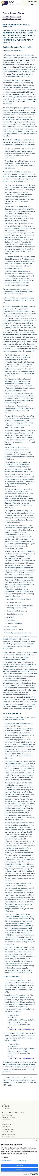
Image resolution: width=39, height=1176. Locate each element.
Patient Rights (6, 1126)
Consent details (6, 1160)
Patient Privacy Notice (8, 1129)
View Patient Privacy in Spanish (11, 19)
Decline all (19, 1170)
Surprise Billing (6, 1124)
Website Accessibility (8, 1131)
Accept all (19, 1165)
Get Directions (6, 1119)
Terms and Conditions (8, 1137)
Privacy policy (21, 1160)
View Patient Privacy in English (11, 17)
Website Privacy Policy (8, 1134)
